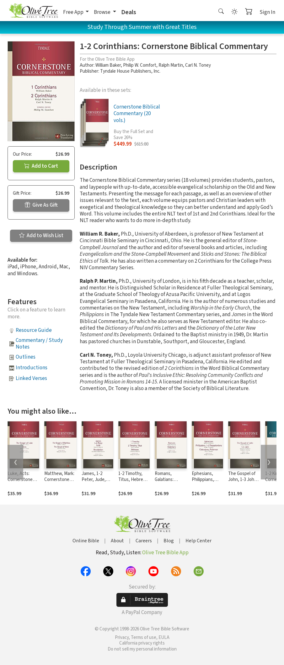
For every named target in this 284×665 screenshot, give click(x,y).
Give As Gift (41, 205)
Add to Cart (41, 166)
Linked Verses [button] (31, 378)
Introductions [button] (31, 368)
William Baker (108, 65)
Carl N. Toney (198, 65)
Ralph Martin (170, 65)
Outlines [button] (25, 357)
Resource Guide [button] (34, 330)
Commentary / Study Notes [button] (39, 344)
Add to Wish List (41, 235)
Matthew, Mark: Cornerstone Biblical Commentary (59, 482)
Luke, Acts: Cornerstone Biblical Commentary (20, 482)
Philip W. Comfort (139, 65)
